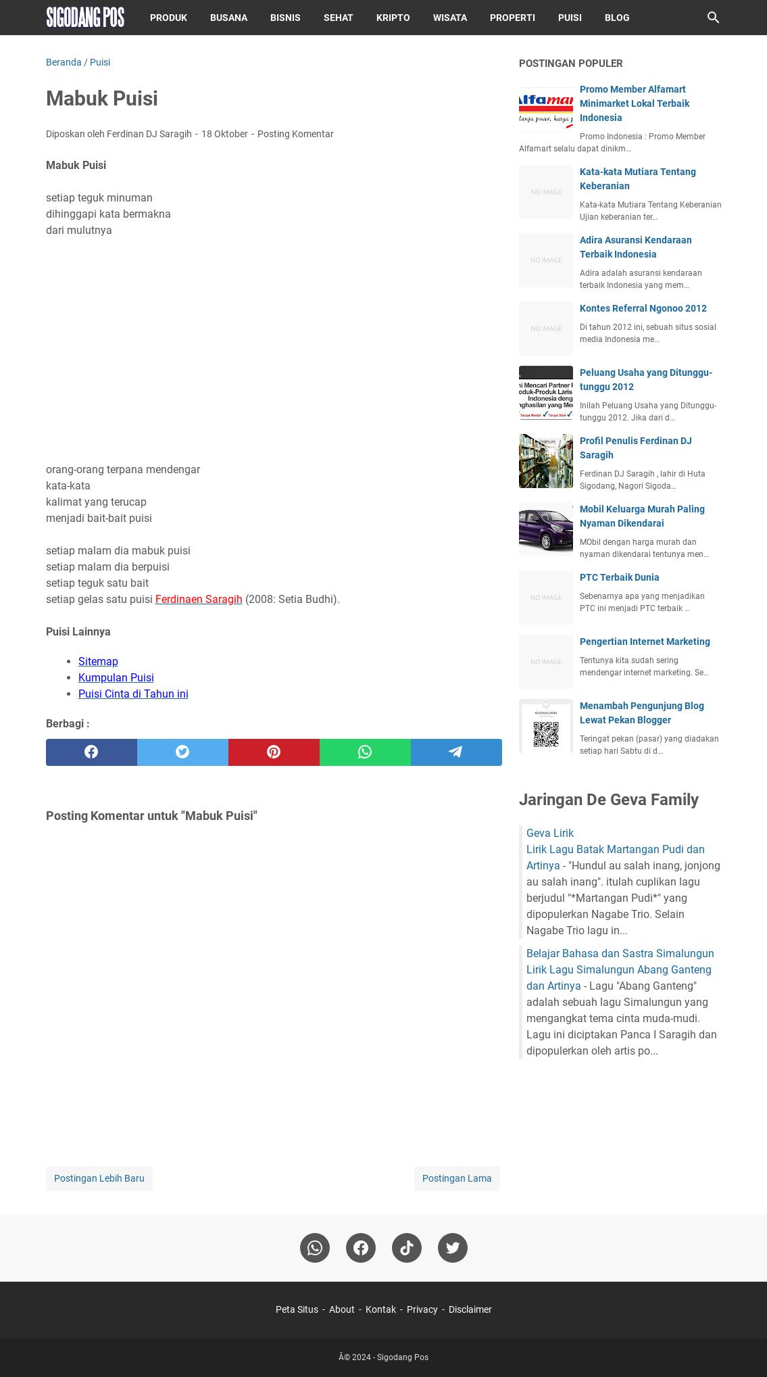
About (342, 1309)
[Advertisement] (274, 342)
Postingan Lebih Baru (99, 1178)
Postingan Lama (457, 1178)
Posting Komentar (295, 133)
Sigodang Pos (402, 1357)
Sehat (338, 17)
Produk (168, 17)
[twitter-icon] (453, 1248)
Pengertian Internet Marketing (645, 641)
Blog (617, 17)
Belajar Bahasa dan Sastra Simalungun (620, 953)
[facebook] (91, 752)
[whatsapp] (365, 752)
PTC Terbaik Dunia (620, 577)
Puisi (570, 17)
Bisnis (285, 17)
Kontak (381, 1309)
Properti (512, 17)
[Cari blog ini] (714, 17)
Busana (228, 17)
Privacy (422, 1309)
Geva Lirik (550, 833)
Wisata (450, 17)
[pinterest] (274, 752)
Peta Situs (297, 1309)
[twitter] (182, 752)
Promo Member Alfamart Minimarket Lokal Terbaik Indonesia (634, 103)
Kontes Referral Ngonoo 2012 (643, 308)
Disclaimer (470, 1309)
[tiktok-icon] (407, 1248)
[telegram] (456, 752)
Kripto (393, 17)
